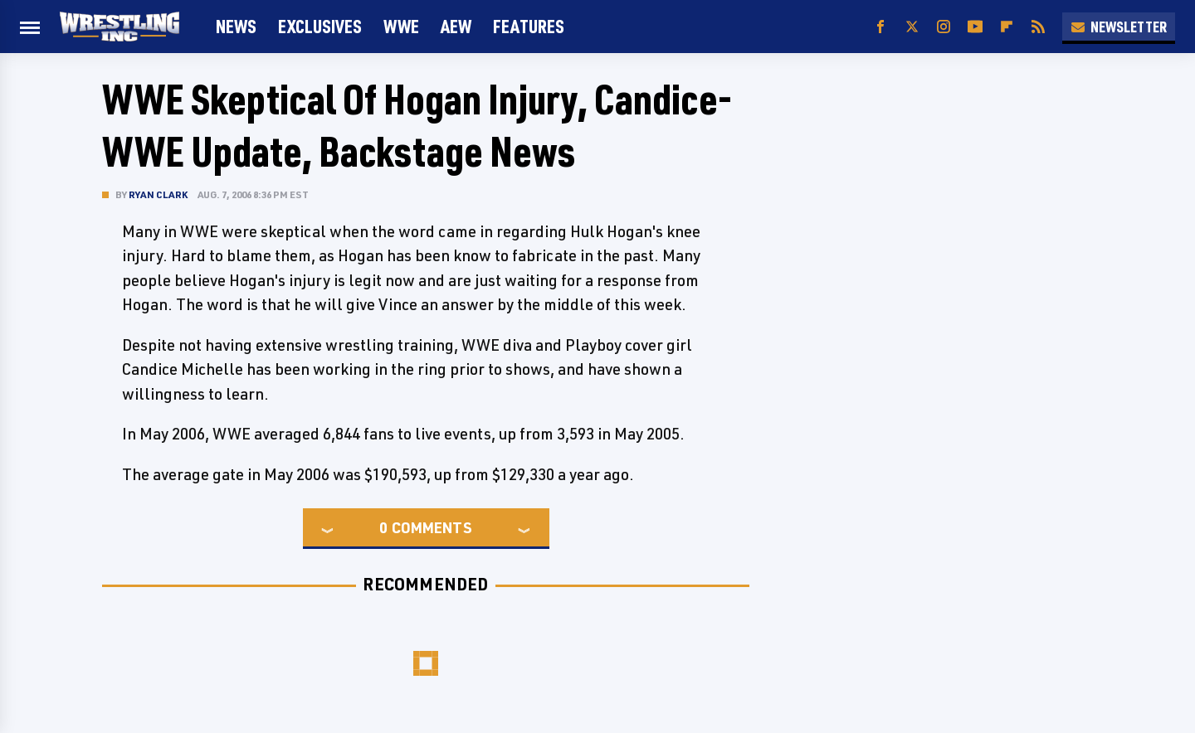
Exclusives (320, 26)
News (236, 26)
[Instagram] (943, 27)
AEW (456, 26)
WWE (401, 26)
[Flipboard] (1006, 27)
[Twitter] (912, 27)
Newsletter (1119, 26)
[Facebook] (880, 27)
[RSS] (1038, 27)
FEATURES (528, 26)
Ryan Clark (158, 194)
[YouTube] (975, 27)
